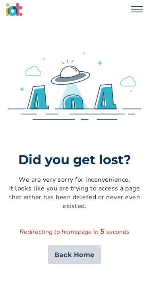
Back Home (74, 255)
